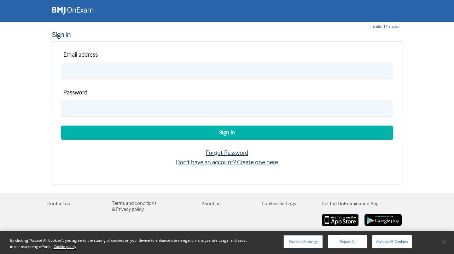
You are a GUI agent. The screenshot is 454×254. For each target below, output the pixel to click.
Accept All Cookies (392, 241)
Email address (80, 54)
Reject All (348, 241)
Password (75, 92)
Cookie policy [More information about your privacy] (65, 246)
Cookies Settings (303, 241)
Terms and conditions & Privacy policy (134, 206)
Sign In (227, 132)
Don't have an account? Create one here (227, 162)
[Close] (444, 242)
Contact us (58, 203)
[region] (227, 242)
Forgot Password (227, 152)
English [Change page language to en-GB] (377, 26)
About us (211, 203)
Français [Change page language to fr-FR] (392, 26)
